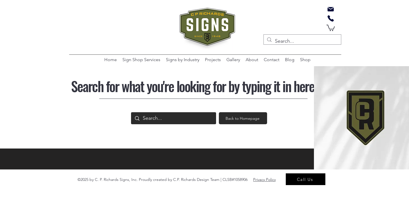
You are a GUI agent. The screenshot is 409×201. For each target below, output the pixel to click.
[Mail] (330, 9)
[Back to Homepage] (243, 118)
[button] (330, 27)
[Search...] (302, 41)
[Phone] (330, 18)
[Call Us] (305, 179)
